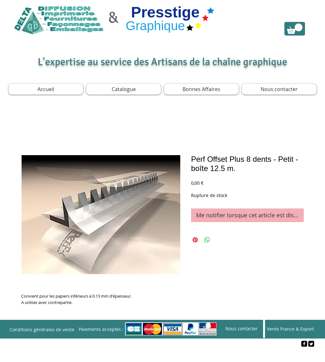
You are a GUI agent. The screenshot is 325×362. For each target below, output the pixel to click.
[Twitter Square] (311, 344)
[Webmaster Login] (162, 354)
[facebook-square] (304, 344)
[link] (294, 28)
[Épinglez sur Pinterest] (195, 240)
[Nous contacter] (241, 328)
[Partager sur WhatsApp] (207, 240)
